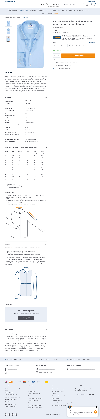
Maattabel (92, 42)
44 (76, 45)
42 (69, 45)
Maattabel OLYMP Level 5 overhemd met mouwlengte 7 (21, 147)
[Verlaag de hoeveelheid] (54, 55)
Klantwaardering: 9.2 (10, 1)
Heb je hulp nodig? (74, 365)
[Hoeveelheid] (57, 55)
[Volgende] (8, 44)
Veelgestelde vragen (58, 391)
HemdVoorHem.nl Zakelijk (59, 405)
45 (79, 45)
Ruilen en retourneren (11, 399)
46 (83, 45)
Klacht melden (56, 398)
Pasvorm (7, 244)
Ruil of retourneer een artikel (47, 369)
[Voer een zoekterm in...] (73, 4)
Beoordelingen (9, 304)
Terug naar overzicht (10, 17)
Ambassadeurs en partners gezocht (62, 403)
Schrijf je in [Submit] (91, 394)
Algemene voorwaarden (35, 398)
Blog (29, 396)
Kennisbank (31, 389)
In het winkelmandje (78, 55)
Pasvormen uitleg (13, 369)
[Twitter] (9, 414)
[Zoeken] (84, 4)
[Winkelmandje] (93, 4)
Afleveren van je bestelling (12, 397)
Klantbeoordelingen (10, 404)
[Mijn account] (86, 4)
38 (54, 45)
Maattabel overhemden (35, 405)
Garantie (7, 401)
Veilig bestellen (9, 392)
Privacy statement (33, 403)
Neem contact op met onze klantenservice (82, 369)
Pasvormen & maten (12, 365)
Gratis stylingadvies (57, 400)
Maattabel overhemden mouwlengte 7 (35, 408)
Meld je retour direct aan (46, 372)
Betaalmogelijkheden (11, 394)
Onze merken (32, 391)
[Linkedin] (13, 414)
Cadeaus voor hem (10, 406)
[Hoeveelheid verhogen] (59, 55)
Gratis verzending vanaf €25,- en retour (14, 389)
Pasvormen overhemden (15, 372)
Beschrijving (8, 72)
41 (65, 45)
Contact (54, 385)
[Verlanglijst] (90, 4)
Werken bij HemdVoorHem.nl (60, 396)
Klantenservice (91, 1)
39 (58, 45)
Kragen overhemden (34, 393)
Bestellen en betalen (11, 385)
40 (61, 45)
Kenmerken (8, 97)
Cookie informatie (33, 400)
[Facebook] (6, 414)
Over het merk (9, 329)
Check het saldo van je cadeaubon (62, 389)
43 (72, 45)
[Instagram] (16, 414)
